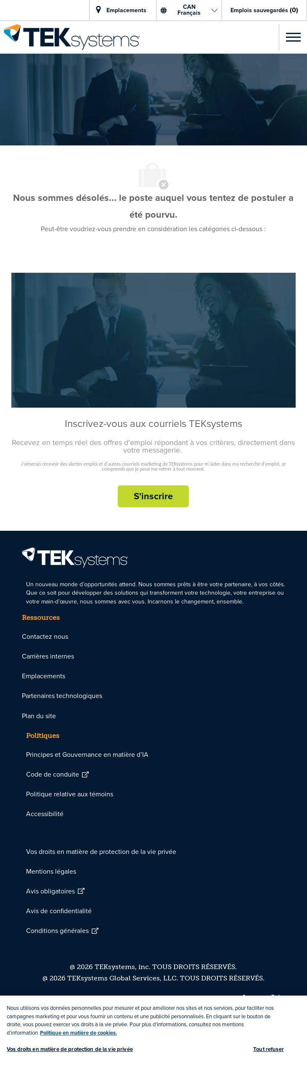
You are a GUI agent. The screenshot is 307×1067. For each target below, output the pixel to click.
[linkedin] (247, 998)
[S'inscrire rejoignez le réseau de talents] (153, 496)
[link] (70, 37)
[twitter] (275, 998)
